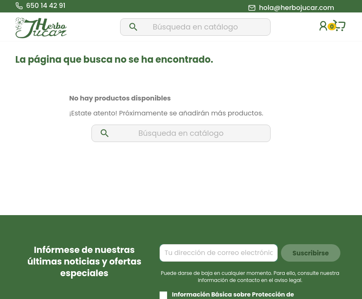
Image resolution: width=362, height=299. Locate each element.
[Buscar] (195, 27)
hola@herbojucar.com (296, 8)
